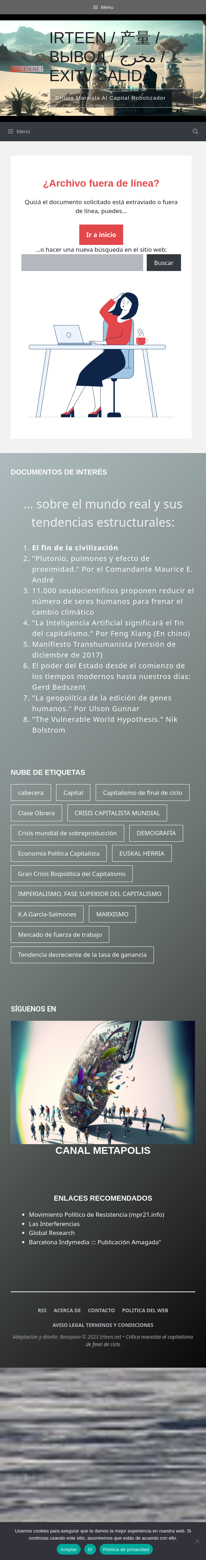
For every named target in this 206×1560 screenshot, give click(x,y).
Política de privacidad (126, 1549)
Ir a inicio (101, 234)
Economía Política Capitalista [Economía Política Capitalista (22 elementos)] (58, 853)
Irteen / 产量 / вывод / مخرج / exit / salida (107, 56)
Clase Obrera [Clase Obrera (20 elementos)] (36, 813)
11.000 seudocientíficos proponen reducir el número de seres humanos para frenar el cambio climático (113, 601)
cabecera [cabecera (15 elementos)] (31, 792)
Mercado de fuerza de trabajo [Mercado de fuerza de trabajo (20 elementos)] (60, 934)
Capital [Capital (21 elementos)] (73, 792)
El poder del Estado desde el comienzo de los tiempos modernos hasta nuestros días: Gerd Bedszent (111, 676)
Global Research (52, 1233)
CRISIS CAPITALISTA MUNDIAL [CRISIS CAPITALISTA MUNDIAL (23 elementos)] (117, 813)
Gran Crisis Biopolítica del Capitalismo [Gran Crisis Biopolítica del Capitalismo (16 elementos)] (71, 874)
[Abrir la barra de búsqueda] (195, 131)
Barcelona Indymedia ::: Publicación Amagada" (95, 1242)
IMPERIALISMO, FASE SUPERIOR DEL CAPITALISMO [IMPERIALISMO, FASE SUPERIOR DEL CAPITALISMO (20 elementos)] (89, 894)
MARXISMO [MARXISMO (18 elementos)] (112, 914)
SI (90, 1549)
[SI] (197, 1541)
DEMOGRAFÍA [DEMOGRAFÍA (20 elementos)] (156, 833)
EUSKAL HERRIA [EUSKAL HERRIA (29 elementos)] (141, 853)
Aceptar (68, 1549)
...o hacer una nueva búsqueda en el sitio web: (101, 249)
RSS (42, 1310)
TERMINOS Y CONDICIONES (119, 1325)
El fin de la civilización (75, 547)
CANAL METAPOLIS (103, 1150)
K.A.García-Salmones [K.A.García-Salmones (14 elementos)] (47, 914)
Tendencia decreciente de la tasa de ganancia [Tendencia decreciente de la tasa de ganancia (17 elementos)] (82, 954)
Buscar (164, 263)
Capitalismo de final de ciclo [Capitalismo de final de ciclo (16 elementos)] (142, 792)
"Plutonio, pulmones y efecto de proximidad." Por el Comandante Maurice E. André (112, 569)
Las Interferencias (54, 1224)
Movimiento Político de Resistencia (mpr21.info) (96, 1214)
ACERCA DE (67, 1310)
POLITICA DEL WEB (145, 1310)
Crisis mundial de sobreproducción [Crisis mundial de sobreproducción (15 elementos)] (67, 833)
